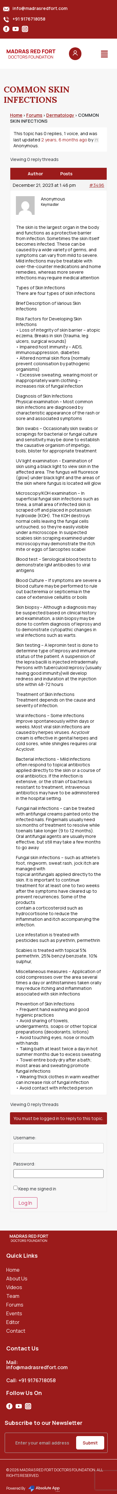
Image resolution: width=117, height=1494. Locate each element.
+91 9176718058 (28, 19)
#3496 (96, 185)
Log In (25, 1202)
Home (16, 115)
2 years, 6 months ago (64, 140)
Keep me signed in (37, 1189)
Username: (24, 1138)
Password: (24, 1164)
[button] (104, 53)
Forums (34, 115)
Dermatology (60, 115)
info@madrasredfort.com (39, 8)
